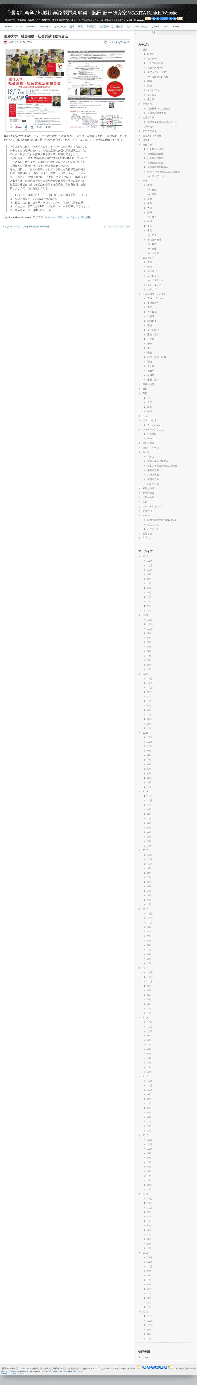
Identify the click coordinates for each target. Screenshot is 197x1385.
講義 (149, 85)
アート (150, 398)
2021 (145, 791)
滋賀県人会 (153, 479)
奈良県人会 (153, 470)
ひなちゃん (153, 524)
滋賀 (149, 185)
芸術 (145, 393)
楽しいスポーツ (151, 447)
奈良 (149, 203)
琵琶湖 (150, 316)
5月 (149, 592)
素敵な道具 (148, 488)
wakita (146, 515)
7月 (149, 583)
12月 (149, 561)
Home (8, 26)
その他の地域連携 (156, 113)
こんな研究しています (154, 294)
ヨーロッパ (153, 276)
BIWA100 (152, 438)
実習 (60, 217)
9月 (149, 574)
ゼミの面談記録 (155, 63)
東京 (149, 226)
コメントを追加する (119, 42)
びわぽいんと (159, 176)
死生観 (150, 339)
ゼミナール (60, 26)
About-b (45, 26)
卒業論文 (91, 26)
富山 (154, 248)
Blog (19, 26)
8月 (149, 579)
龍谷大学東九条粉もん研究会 (162, 465)
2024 (145, 615)
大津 (154, 190)
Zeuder (79, 1371)
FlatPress (5, 1371)
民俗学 (150, 375)
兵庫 (149, 212)
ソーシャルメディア (153, 506)
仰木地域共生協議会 (157, 167)
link (165, 26)
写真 (149, 407)
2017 (145, 1017)
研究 (80, 26)
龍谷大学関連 (150, 131)
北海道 (155, 253)
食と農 (150, 366)
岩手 (154, 235)
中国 (149, 262)
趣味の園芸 (148, 492)
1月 (149, 610)
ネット (146, 416)
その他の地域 (154, 239)
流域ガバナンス (155, 298)
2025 (145, 556)
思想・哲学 (153, 334)
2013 (145, 1253)
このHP (155, 26)
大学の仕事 (148, 126)
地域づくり (148, 117)
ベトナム (152, 289)
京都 (149, 199)
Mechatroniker (65, 1371)
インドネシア (154, 285)
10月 (149, 570)
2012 (145, 1311)
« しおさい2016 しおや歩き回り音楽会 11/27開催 (26, 226)
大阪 (149, 208)
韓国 (149, 266)
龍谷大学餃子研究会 (157, 461)
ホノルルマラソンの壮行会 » (117, 226)
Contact (177, 26)
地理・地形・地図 (156, 357)
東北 (149, 230)
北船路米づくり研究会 (111, 26)
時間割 (150, 54)
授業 (71, 26)
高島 (154, 194)
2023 (145, 674)
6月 (149, 588)
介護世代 (147, 511)
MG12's (14, 1371)
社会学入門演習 (155, 67)
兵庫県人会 (153, 474)
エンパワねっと (72, 217)
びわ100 (151, 434)
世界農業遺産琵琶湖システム (162, 122)
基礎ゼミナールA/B (157, 72)
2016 (145, 1076)
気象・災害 (148, 384)
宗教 (149, 343)
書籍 (145, 389)
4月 (149, 597)
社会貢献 (147, 144)
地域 (145, 181)
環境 (149, 325)
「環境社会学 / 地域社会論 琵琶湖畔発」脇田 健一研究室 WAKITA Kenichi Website (91, 13)
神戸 (154, 217)
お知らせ (147, 533)
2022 (145, 732)
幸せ (149, 348)
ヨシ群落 (152, 312)
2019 (145, 909)
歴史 (149, 361)
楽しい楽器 (148, 443)
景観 (149, 352)
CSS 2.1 (22, 1373)
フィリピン (153, 271)
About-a (31, 26)
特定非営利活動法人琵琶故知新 (163, 171)
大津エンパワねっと (136, 26)
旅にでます (148, 257)
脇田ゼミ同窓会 (160, 76)
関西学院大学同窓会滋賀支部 (162, 520)
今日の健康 (148, 497)
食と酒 (146, 452)
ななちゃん (153, 529)
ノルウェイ (158, 280)
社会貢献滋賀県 (155, 153)
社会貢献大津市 (155, 149)
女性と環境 (153, 330)
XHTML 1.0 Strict (8, 1373)
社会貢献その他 (155, 162)
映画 (149, 411)
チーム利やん (154, 425)
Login (146, 1357)
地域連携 (85, 217)
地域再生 (152, 321)
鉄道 (145, 501)
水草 (149, 307)
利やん (150, 456)
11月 (149, 565)
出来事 (146, 140)
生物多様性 (153, 303)
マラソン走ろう (151, 420)
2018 (145, 968)
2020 (145, 850)
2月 (149, 606)
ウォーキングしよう (153, 429)
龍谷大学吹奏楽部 (152, 135)
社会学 (150, 370)
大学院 (150, 99)
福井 (154, 244)
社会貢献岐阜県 (155, 158)
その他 (146, 538)
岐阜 (149, 221)
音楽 (149, 402)
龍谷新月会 (153, 483)
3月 (149, 601)
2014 (145, 1194)
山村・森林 (153, 379)
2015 (145, 1135)
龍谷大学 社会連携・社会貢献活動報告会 (36, 36)
